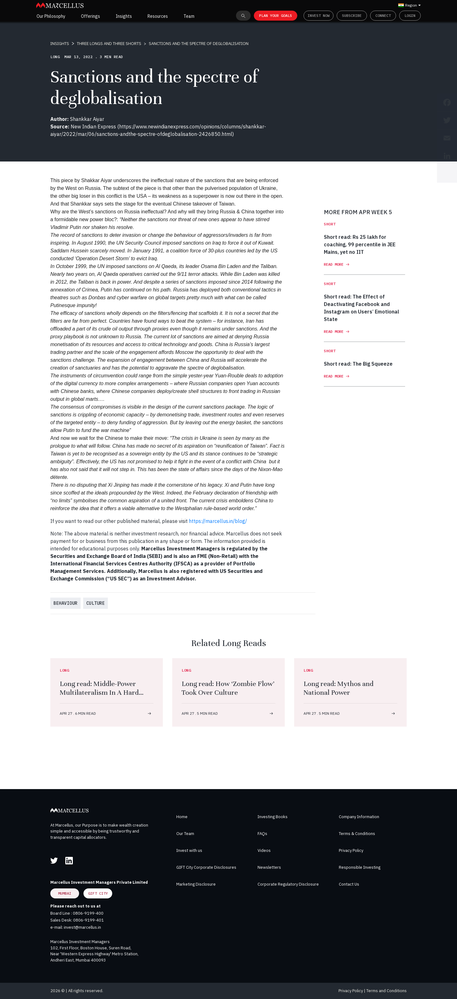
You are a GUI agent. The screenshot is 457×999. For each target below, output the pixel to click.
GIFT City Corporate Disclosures (206, 867)
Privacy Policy (351, 850)
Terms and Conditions (386, 990)
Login (409, 15)
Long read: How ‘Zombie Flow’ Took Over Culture (228, 688)
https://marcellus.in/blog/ (218, 521)
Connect (383, 15)
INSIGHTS (59, 43)
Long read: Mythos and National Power (339, 688)
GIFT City (98, 893)
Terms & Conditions (357, 833)
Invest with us (189, 850)
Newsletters (269, 867)
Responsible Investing (359, 867)
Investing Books (273, 816)
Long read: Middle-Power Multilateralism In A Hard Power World (99, 692)
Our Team (185, 833)
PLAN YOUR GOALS (275, 15)
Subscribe (352, 15)
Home (182, 816)
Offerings (90, 16)
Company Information (359, 816)
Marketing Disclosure (196, 884)
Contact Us (349, 884)
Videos (264, 850)
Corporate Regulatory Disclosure (288, 884)
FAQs (262, 833)
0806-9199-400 (88, 913)
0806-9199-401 (88, 920)
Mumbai (64, 893)
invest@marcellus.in (82, 927)
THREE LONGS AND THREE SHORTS (109, 43)
